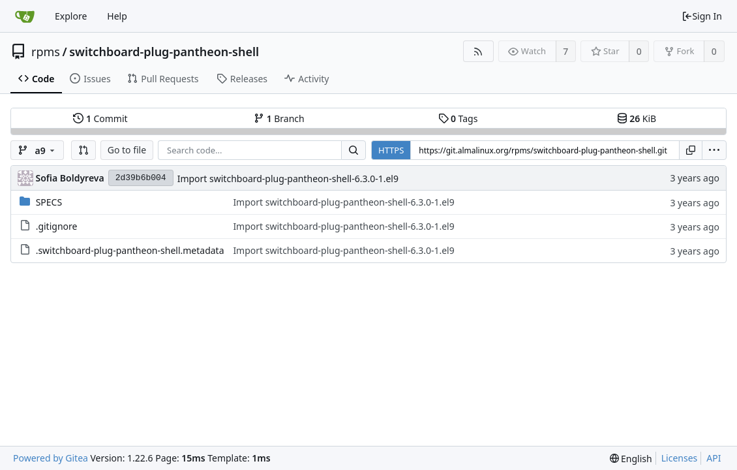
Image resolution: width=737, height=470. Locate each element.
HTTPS (391, 150)
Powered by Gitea (50, 458)
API (713, 458)
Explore (71, 16)
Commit (100, 118)
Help (117, 16)
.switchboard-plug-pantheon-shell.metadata (130, 250)
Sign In (702, 16)
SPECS (49, 202)
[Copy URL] (690, 150)
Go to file (127, 150)
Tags (458, 118)
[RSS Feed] (478, 51)
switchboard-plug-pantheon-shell (164, 51)
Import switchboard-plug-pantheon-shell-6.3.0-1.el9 (288, 178)
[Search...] (353, 150)
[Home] (25, 16)
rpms (45, 51)
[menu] (714, 150)
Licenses (679, 458)
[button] (83, 150)
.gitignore (57, 226)
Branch (279, 118)
